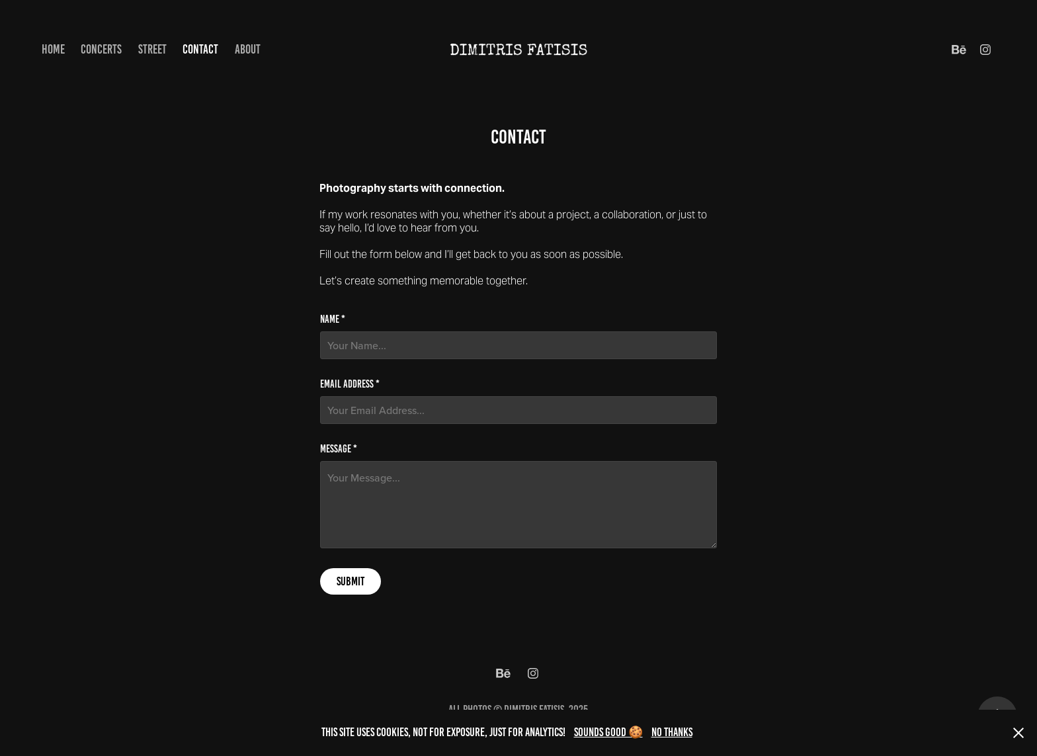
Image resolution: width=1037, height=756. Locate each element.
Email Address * (350, 384)
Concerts (101, 49)
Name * (332, 319)
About (248, 49)
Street (152, 49)
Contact (200, 49)
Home (53, 49)
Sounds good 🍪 (608, 732)
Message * (338, 449)
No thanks (671, 732)
